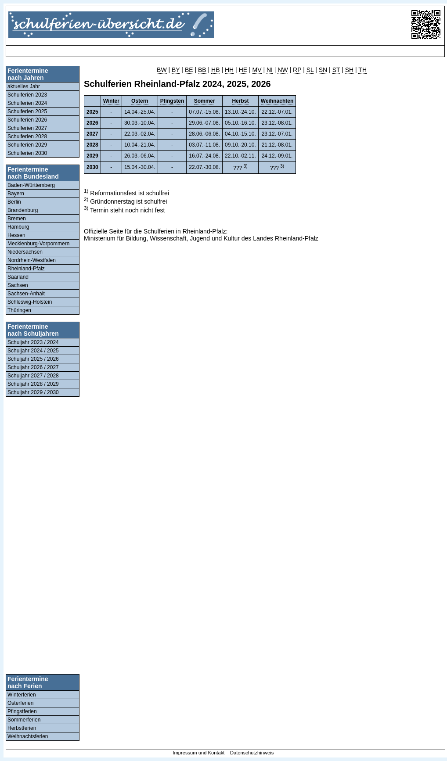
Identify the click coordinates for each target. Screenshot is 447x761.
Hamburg (18, 227)
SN (323, 69)
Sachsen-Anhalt (26, 294)
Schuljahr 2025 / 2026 (33, 359)
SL (310, 69)
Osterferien (20, 703)
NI (270, 69)
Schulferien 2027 (27, 128)
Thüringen (19, 310)
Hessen (16, 235)
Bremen (16, 218)
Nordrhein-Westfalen (31, 260)
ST (336, 69)
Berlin (14, 202)
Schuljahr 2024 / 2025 (33, 351)
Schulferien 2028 (27, 136)
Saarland (18, 277)
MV (257, 69)
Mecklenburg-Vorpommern (38, 244)
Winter (111, 101)
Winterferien (21, 695)
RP (297, 69)
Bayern (15, 193)
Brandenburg (22, 210)
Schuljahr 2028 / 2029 (33, 384)
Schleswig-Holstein (29, 302)
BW (162, 69)
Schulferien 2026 (27, 120)
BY (176, 69)
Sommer (204, 101)
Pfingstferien (22, 711)
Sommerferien (23, 720)
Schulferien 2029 (27, 145)
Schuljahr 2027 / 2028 (33, 376)
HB (215, 69)
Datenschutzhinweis (252, 752)
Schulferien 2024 (27, 103)
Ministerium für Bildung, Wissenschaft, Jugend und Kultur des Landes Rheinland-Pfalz (201, 238)
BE (189, 69)
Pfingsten (172, 101)
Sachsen (17, 285)
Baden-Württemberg (31, 185)
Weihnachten (277, 101)
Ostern (139, 101)
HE (243, 69)
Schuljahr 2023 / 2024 (33, 342)
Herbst (240, 101)
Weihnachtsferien (27, 736)
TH (362, 69)
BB (202, 69)
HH (229, 69)
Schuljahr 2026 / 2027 (33, 367)
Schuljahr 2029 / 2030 (33, 392)
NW (283, 69)
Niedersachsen (25, 252)
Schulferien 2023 (27, 95)
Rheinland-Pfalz (26, 269)
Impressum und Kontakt (198, 752)
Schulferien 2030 (27, 153)
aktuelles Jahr (23, 86)
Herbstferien (21, 728)
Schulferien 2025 (27, 111)
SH (349, 69)
